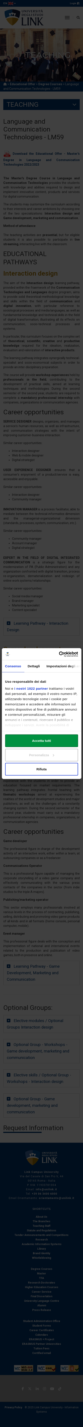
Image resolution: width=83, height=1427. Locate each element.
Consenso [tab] (13, 666)
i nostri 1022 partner (31, 688)
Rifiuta (41, 769)
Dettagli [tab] (34, 666)
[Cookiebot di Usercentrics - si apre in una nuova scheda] (59, 654)
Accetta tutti (41, 741)
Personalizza (41, 755)
